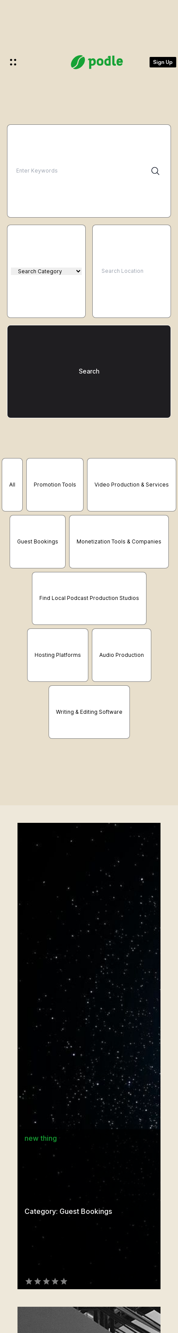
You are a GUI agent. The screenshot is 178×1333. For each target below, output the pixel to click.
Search (89, 371)
